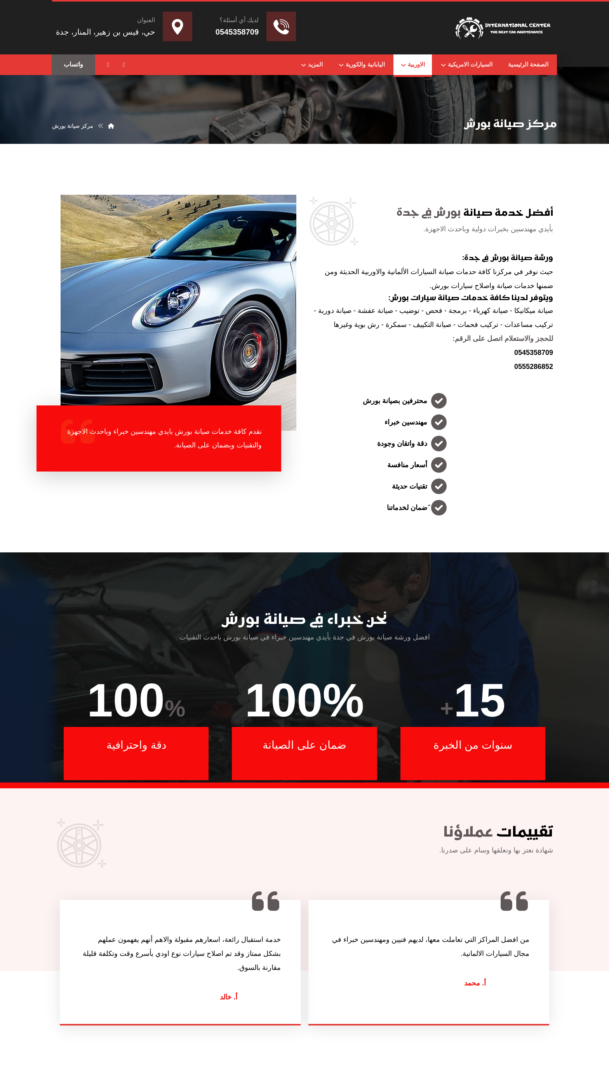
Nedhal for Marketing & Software (392, 1050)
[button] (124, 65)
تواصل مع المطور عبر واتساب (325, 1050)
